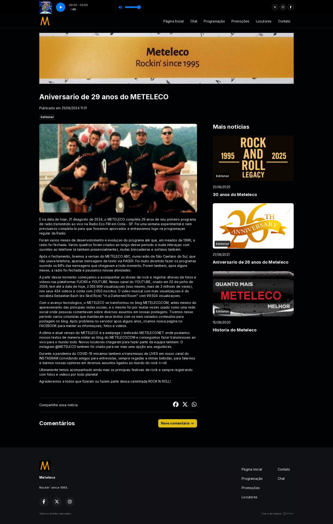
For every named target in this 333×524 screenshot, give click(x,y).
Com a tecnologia (278, 513)
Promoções (240, 21)
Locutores (264, 21)
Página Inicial (173, 21)
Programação (214, 21)
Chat (193, 21)
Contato (284, 21)
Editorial (47, 117)
